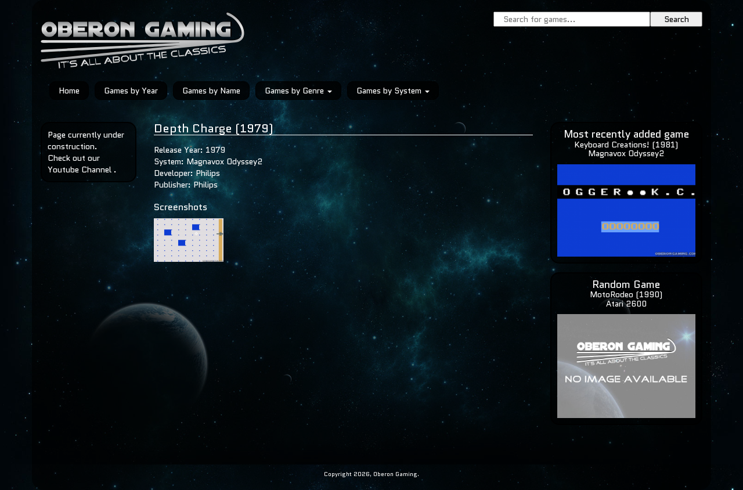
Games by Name (211, 90)
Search (676, 19)
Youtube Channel (79, 169)
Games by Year (131, 90)
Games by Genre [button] (298, 90)
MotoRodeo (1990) (626, 294)
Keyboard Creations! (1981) (626, 144)
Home (69, 90)
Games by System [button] (393, 90)
